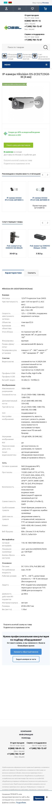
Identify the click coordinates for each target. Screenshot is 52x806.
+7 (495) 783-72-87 (33, 26)
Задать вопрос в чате (26, 659)
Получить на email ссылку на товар (18, 160)
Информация (26, 735)
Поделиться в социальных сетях (17, 163)
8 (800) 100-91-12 (33, 21)
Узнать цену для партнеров (18, 145)
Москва (45, 3)
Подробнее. (21, 802)
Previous (42, 175)
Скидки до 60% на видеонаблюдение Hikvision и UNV (24, 133)
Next (47, 175)
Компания (26, 731)
